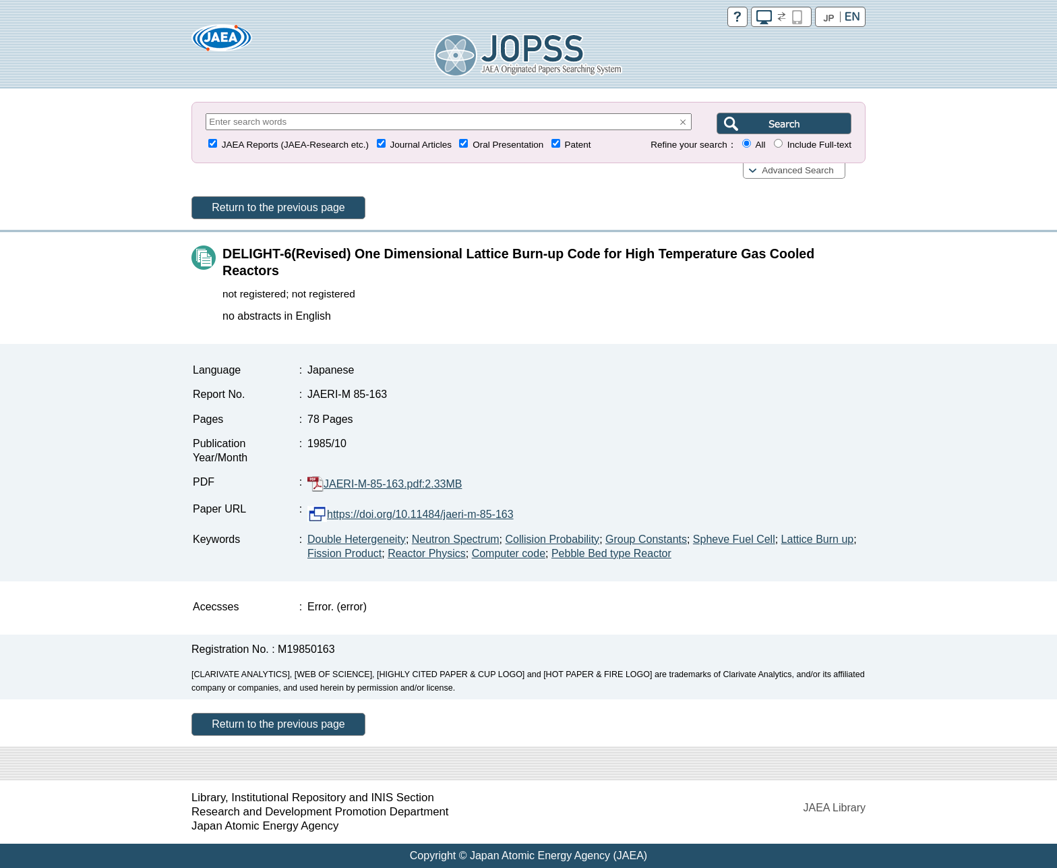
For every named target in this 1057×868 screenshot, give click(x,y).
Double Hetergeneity (356, 539)
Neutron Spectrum (456, 539)
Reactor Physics (427, 553)
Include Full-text (819, 145)
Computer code (508, 553)
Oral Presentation (508, 145)
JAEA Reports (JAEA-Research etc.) (295, 145)
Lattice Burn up (817, 539)
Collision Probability (553, 539)
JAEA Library (835, 807)
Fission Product (344, 553)
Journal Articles (421, 145)
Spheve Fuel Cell (734, 539)
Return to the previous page (278, 207)
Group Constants (646, 539)
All (760, 145)
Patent (578, 145)
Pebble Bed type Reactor (611, 553)
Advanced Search (798, 170)
